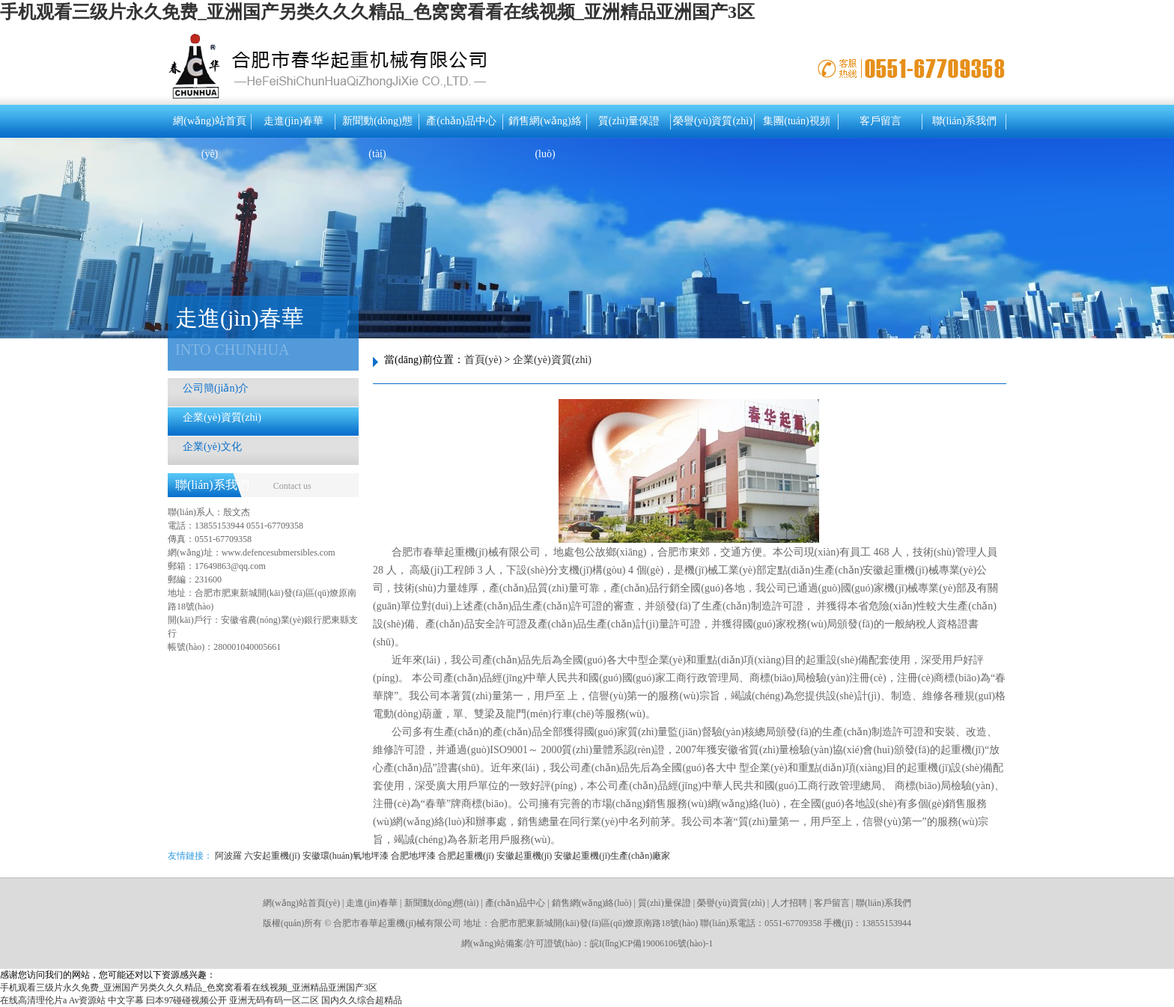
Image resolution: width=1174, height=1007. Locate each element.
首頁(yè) (483, 359)
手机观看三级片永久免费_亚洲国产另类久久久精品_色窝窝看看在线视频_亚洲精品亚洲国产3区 (377, 12)
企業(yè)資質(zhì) (222, 417)
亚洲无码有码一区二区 (274, 1000)
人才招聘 (789, 903)
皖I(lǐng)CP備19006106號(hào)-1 (651, 943)
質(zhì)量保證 (629, 121)
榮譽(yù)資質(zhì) (712, 121)
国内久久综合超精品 (361, 1000)
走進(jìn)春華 (293, 121)
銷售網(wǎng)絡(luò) (544, 126)
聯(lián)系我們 (964, 121)
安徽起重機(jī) (524, 856)
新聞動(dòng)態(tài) (377, 126)
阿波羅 (228, 856)
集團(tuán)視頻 (796, 121)
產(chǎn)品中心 (461, 121)
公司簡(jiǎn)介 (216, 388)
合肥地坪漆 (413, 856)
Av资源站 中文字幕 (107, 1000)
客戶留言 (880, 121)
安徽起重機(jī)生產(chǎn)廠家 (612, 856)
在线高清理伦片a (33, 1000)
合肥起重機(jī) (466, 856)
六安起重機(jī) (272, 856)
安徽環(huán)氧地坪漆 (345, 856)
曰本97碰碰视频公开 (186, 1000)
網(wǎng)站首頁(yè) (209, 126)
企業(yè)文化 (212, 446)
